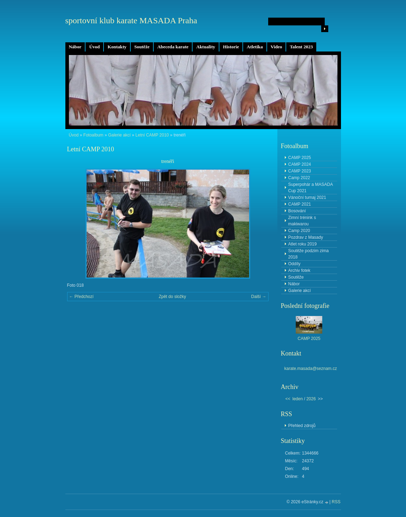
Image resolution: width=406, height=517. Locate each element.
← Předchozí (81, 296)
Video (276, 46)
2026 (311, 398)
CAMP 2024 (299, 164)
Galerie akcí (119, 135)
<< (288, 398)
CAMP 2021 (299, 204)
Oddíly (294, 263)
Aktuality (205, 46)
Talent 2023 (301, 46)
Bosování (297, 210)
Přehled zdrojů (302, 425)
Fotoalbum (93, 135)
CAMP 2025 (299, 157)
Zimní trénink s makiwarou (302, 220)
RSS (336, 501)
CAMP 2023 (299, 171)
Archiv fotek (299, 270)
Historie (231, 46)
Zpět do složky (172, 296)
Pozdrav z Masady (305, 237)
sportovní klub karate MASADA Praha (131, 20)
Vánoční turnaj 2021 (307, 197)
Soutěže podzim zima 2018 (308, 254)
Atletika (255, 46)
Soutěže (141, 46)
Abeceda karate (172, 46)
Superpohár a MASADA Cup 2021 (310, 187)
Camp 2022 (299, 177)
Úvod (94, 46)
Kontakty (116, 46)
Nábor (75, 46)
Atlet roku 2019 (302, 244)
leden (298, 398)
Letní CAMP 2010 (152, 135)
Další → (258, 296)
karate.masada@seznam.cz (310, 368)
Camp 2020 (299, 230)
